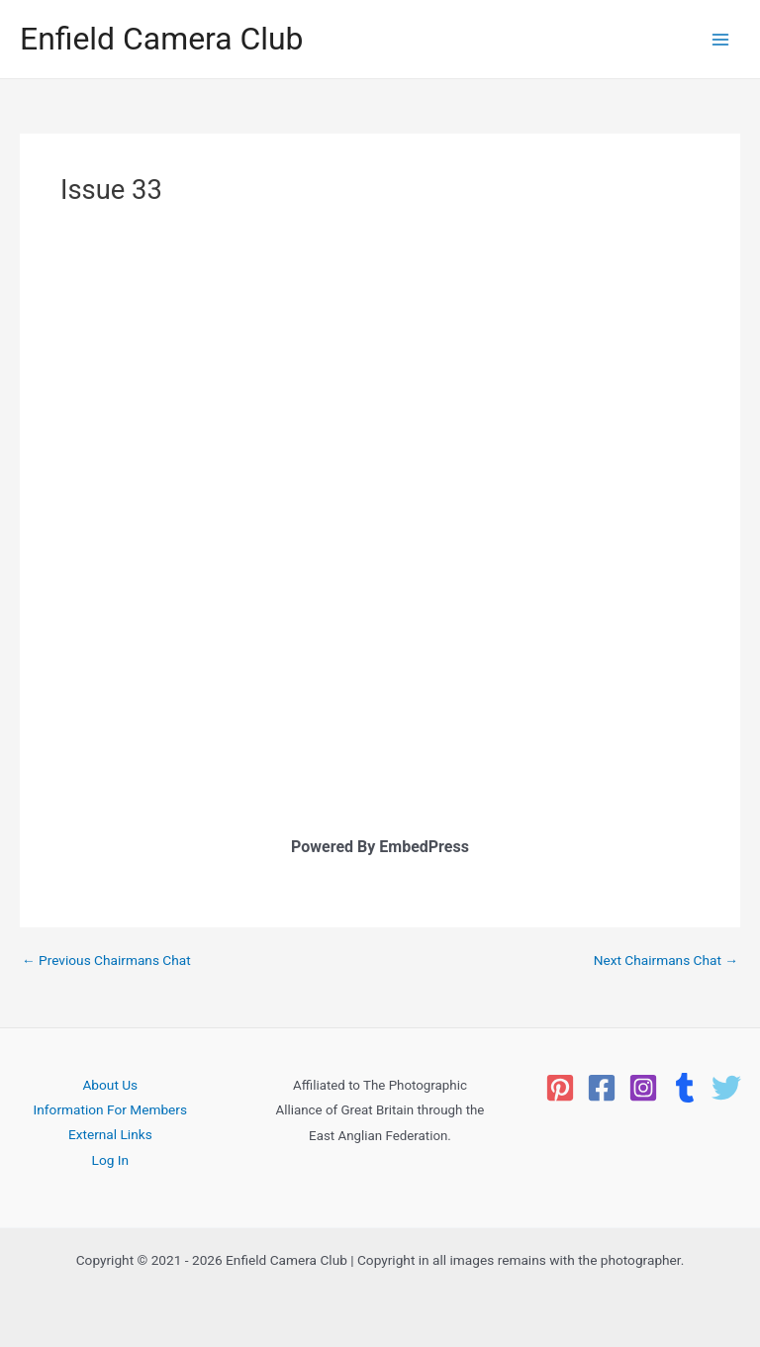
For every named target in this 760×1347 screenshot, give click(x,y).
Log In (111, 1160)
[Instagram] (643, 1088)
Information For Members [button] (110, 1109)
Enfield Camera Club (162, 38)
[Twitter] (726, 1088)
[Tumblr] (685, 1088)
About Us (110, 1085)
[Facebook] (602, 1088)
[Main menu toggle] (721, 39)
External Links (110, 1134)
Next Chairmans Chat (666, 961)
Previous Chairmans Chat (106, 961)
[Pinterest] (560, 1088)
